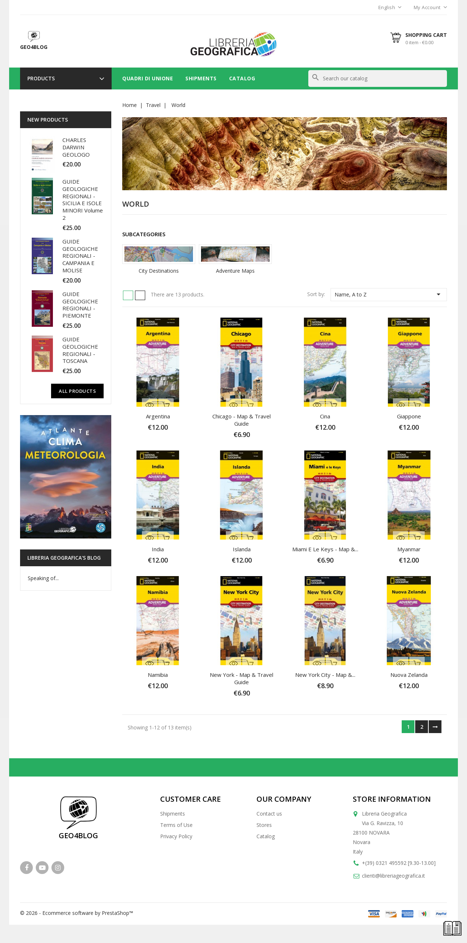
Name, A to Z (389, 294)
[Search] (377, 78)
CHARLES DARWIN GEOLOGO (76, 147)
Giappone (409, 416)
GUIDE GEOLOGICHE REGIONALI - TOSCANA (80, 350)
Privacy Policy (176, 836)
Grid (128, 295)
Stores (264, 824)
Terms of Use (176, 824)
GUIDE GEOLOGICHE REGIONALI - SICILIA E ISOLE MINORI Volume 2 (82, 199)
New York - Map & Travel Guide (241, 678)
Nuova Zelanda (409, 674)
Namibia (158, 674)
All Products (77, 391)
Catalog (242, 78)
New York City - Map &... (325, 674)
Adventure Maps (235, 270)
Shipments (201, 78)
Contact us (269, 813)
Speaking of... (43, 578)
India (158, 549)
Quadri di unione (147, 78)
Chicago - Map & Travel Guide (241, 420)
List (140, 295)
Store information (392, 799)
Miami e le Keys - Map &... (325, 549)
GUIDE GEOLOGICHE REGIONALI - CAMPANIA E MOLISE (80, 256)
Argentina (158, 416)
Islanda (242, 549)
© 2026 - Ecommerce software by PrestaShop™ (76, 912)
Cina (325, 416)
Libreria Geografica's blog (64, 557)
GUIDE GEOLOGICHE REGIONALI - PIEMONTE (80, 304)
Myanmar (409, 549)
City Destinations (159, 270)
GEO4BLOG (78, 835)
